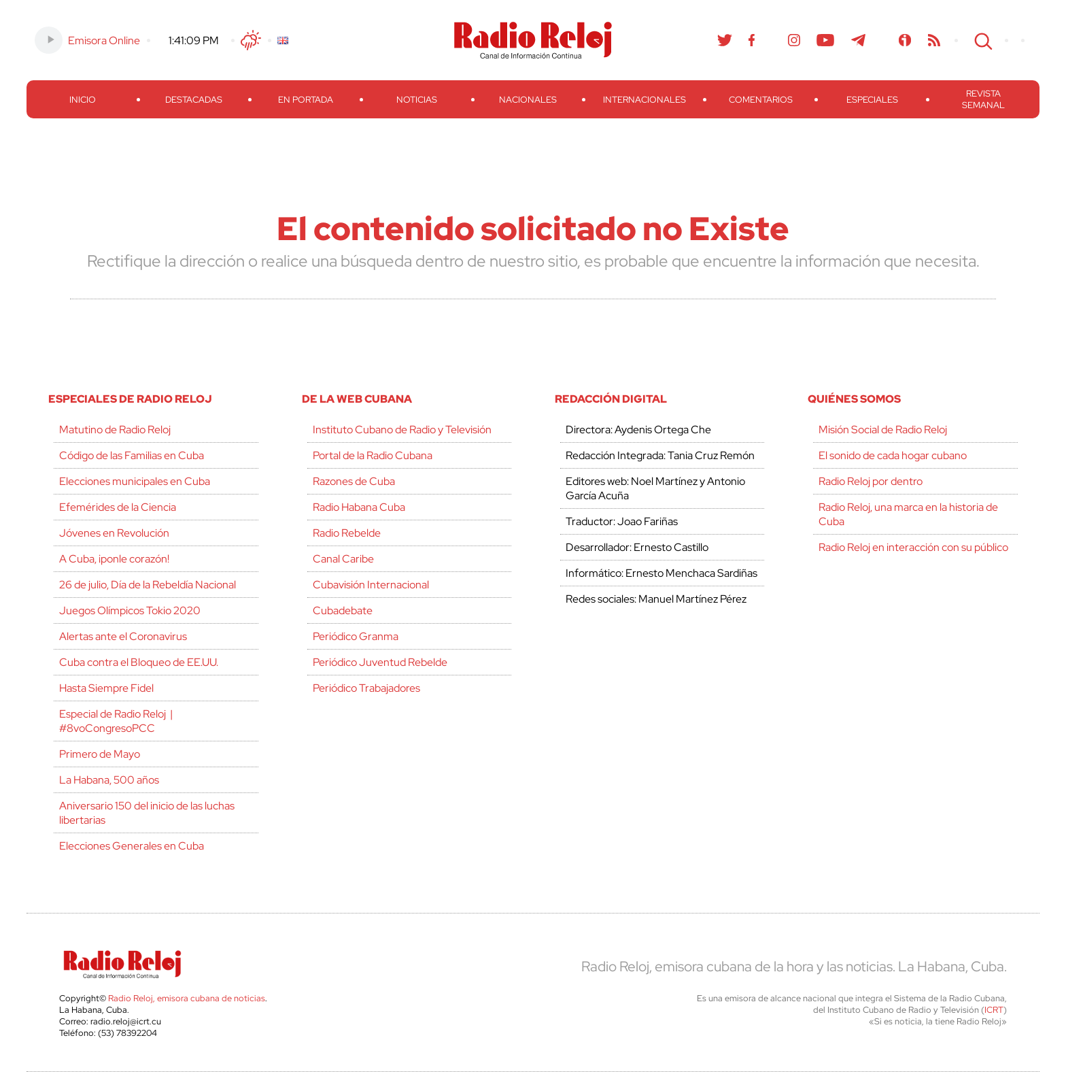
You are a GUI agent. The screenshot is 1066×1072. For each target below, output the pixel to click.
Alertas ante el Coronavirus (123, 636)
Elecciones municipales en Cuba (134, 481)
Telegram (858, 40)
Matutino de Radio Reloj (115, 429)
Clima (251, 40)
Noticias (416, 99)
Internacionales (644, 99)
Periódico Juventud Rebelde (380, 662)
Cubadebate (343, 610)
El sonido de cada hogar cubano (893, 455)
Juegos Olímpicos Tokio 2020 (130, 610)
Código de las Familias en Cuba (131, 455)
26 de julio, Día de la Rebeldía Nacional (147, 584)
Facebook (752, 40)
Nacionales (528, 99)
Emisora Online (104, 40)
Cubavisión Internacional (371, 584)
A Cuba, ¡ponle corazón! (114, 559)
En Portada (305, 99)
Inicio (82, 99)
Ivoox (905, 40)
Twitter (724, 40)
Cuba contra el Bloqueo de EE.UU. (138, 662)
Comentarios (761, 99)
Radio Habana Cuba (359, 507)
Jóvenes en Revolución (114, 533)
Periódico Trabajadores (366, 688)
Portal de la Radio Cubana (372, 455)
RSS (934, 40)
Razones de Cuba (354, 481)
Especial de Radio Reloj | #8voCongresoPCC (116, 721)
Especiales (872, 99)
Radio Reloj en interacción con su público (913, 547)
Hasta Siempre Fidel (106, 688)
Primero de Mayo (99, 754)
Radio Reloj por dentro (871, 481)
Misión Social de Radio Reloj (883, 429)
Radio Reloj (533, 40)
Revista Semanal (983, 99)
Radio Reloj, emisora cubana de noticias (186, 998)
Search (982, 40)
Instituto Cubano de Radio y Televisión (402, 429)
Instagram (794, 40)
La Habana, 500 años (109, 780)
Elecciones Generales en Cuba (131, 846)
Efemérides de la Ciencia (117, 507)
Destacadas (193, 99)
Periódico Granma (355, 636)
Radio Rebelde (347, 533)
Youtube (825, 40)
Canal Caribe (343, 559)
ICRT (993, 1010)
